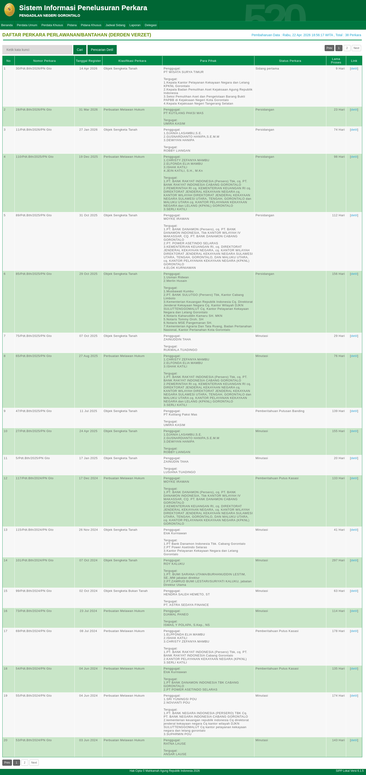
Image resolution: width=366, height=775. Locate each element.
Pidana (72, 25)
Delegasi (151, 25)
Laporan (135, 25)
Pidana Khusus (91, 25)
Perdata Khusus (52, 25)
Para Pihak (208, 61)
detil (354, 68)
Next (356, 48)
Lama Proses (336, 60)
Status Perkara (290, 61)
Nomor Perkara (44, 61)
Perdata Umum (27, 25)
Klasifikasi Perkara (132, 61)
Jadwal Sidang (115, 25)
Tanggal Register (88, 61)
